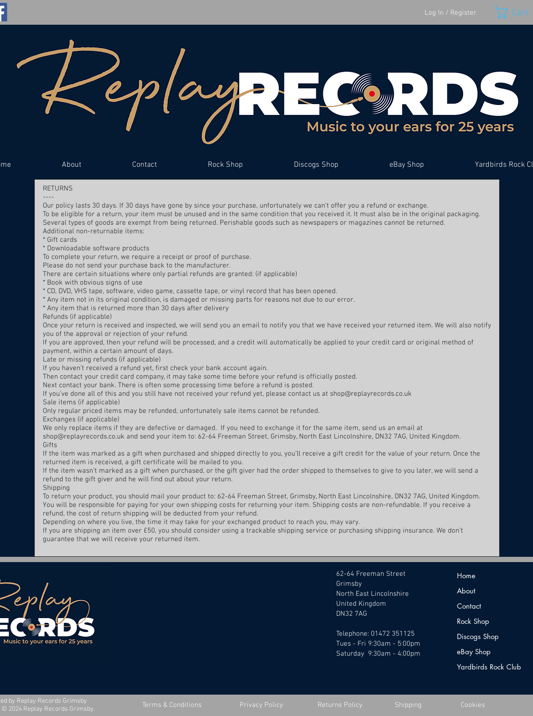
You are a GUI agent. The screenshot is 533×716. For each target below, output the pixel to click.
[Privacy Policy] (261, 705)
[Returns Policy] (340, 705)
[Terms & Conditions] (172, 705)
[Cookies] (473, 705)
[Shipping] (408, 705)
